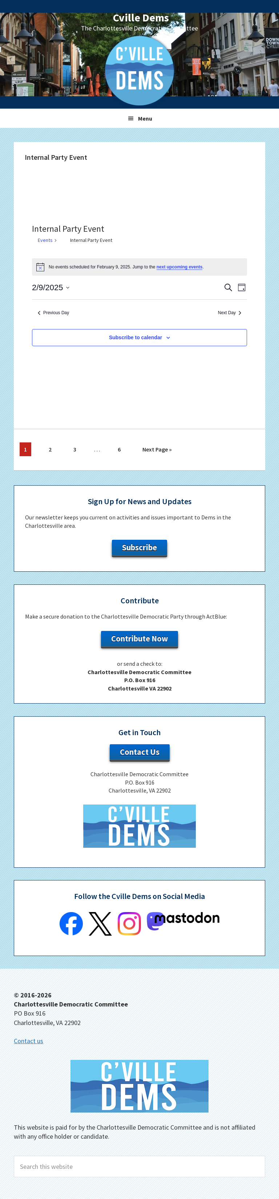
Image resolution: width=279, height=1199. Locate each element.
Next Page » (157, 450)
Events (45, 240)
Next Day (229, 312)
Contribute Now (139, 638)
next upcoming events (180, 267)
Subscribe (139, 547)
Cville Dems (141, 17)
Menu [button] (145, 118)
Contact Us (139, 752)
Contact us (28, 1041)
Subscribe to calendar (135, 337)
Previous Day (53, 312)
